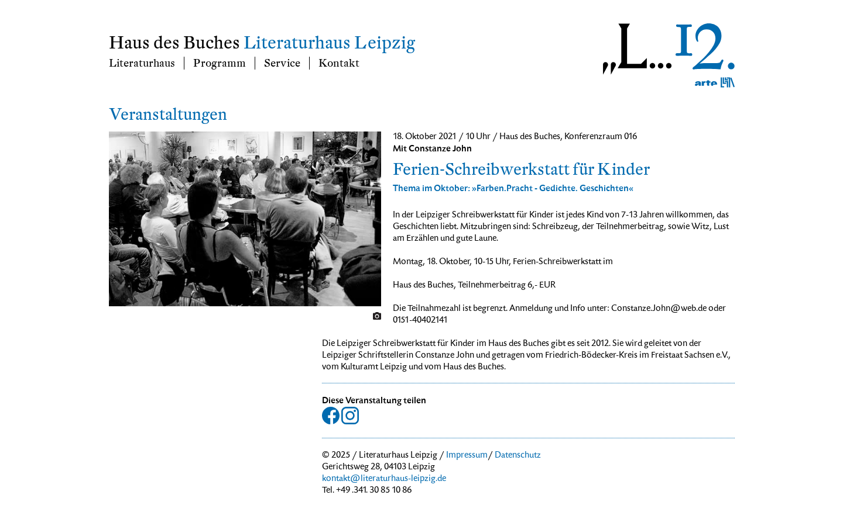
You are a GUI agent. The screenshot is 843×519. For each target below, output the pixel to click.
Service (282, 63)
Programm (219, 63)
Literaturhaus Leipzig (329, 43)
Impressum (467, 456)
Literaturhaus (142, 63)
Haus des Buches (174, 43)
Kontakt (338, 63)
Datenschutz (518, 456)
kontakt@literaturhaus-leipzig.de (384, 479)
